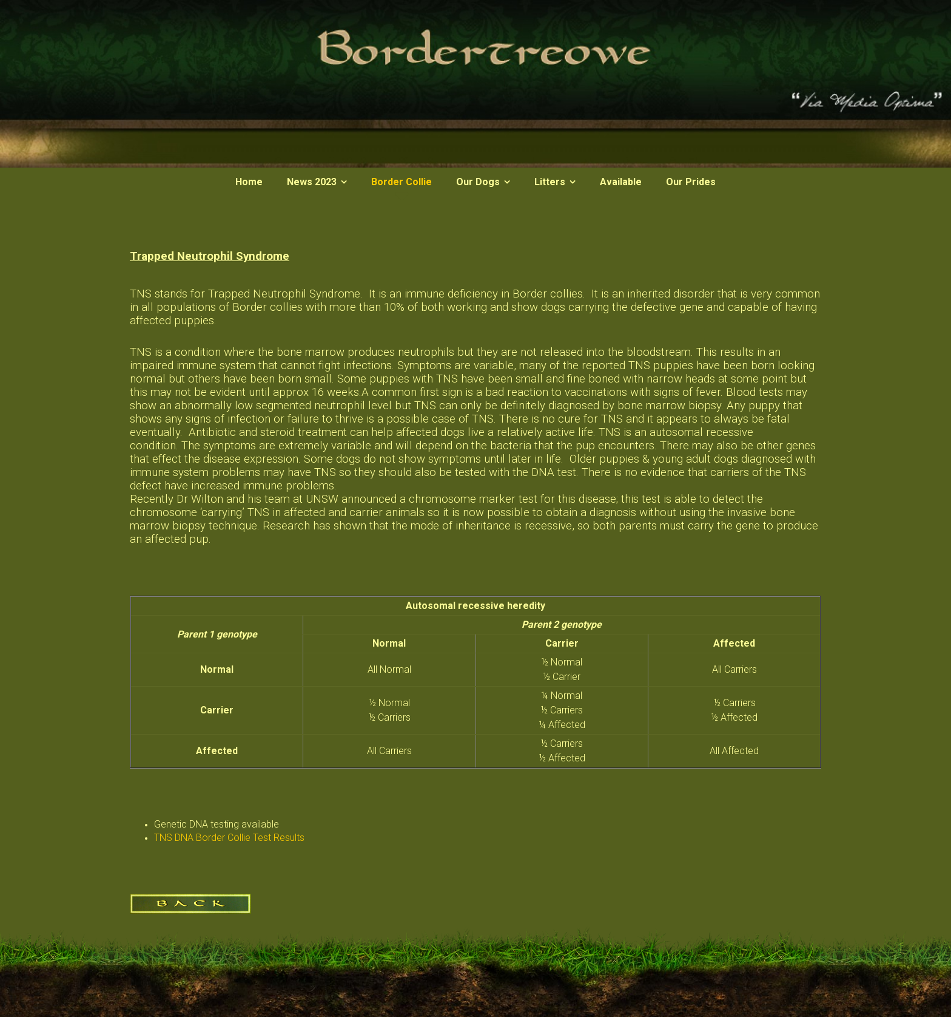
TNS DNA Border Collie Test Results (229, 837)
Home (249, 182)
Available (621, 182)
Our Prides (691, 182)
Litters (549, 182)
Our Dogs (478, 182)
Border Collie (401, 182)
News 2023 (312, 182)
